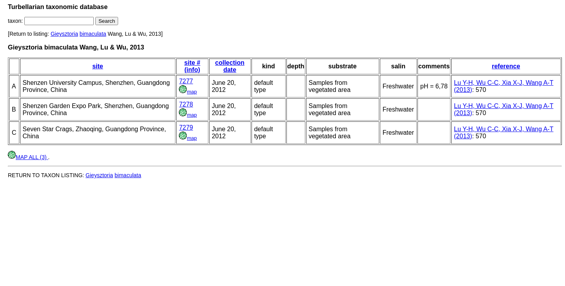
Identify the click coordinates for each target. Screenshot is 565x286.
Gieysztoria (64, 34)
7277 (186, 81)
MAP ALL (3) (28, 157)
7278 (186, 104)
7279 (186, 127)
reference (506, 66)
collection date (229, 66)
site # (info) (192, 66)
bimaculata (93, 34)
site (97, 66)
